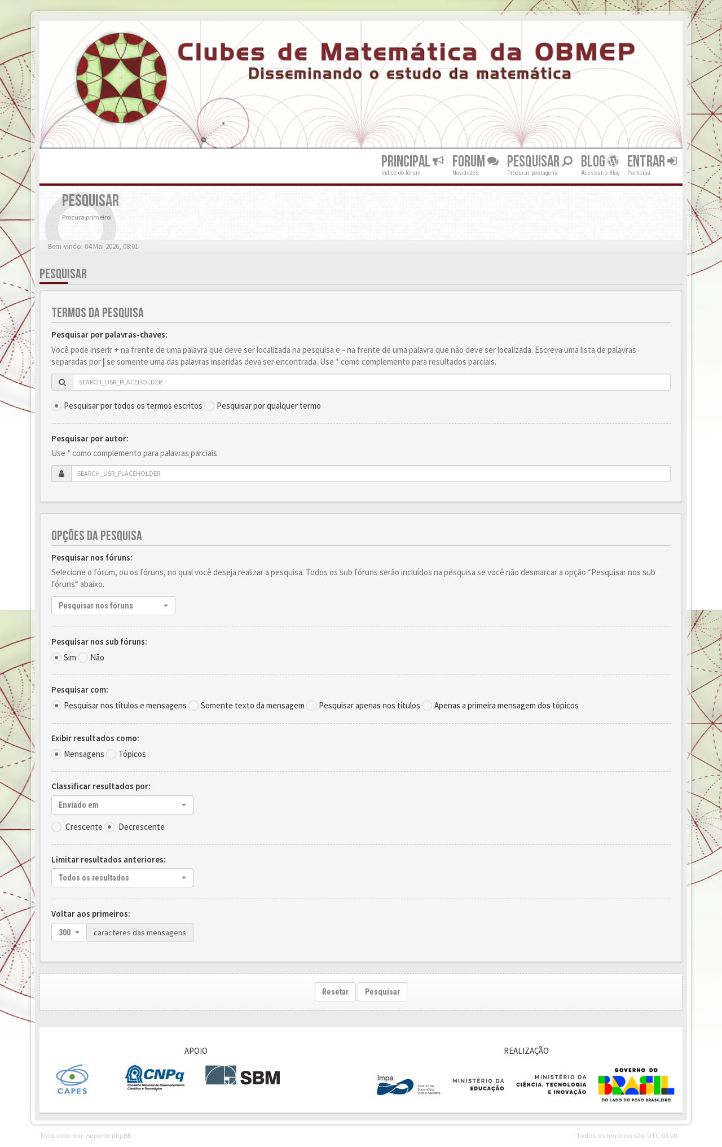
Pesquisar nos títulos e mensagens (125, 705)
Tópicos (132, 753)
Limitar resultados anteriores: (108, 859)
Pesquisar (540, 161)
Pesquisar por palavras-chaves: (109, 334)
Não (97, 657)
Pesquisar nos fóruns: (92, 557)
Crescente (84, 826)
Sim (70, 657)
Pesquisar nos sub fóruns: (99, 641)
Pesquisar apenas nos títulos (369, 705)
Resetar (335, 991)
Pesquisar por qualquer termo (269, 405)
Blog (600, 161)
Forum (475, 161)
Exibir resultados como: (95, 738)
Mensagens (84, 753)
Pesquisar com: (79, 689)
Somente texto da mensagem (253, 705)
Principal (412, 161)
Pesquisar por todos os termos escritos (133, 405)
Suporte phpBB (108, 1135)
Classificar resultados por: (101, 786)
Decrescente (141, 826)
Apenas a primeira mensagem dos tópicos (506, 705)
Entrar (652, 161)
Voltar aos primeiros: (90, 913)
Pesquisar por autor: (90, 438)
